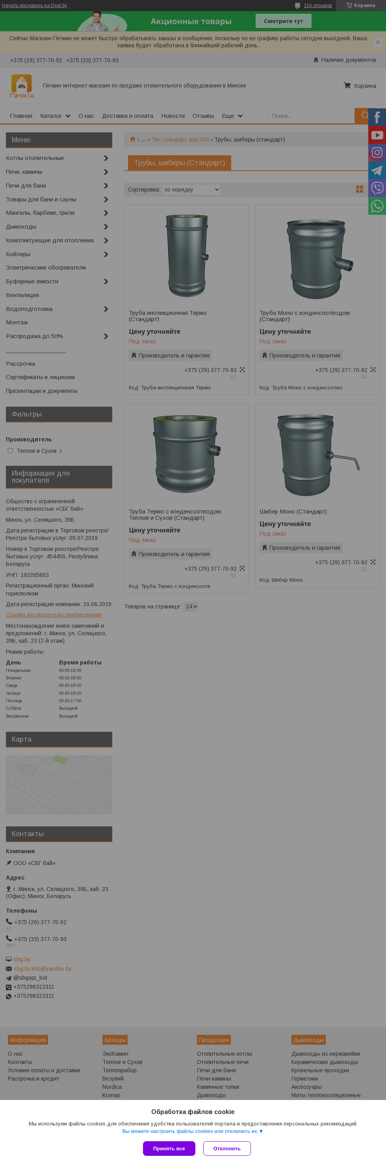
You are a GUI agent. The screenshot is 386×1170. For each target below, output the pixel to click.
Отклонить (227, 1148)
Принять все (169, 1148)
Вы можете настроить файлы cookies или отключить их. (190, 1131)
